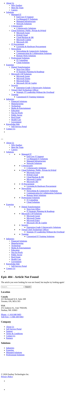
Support (9, 331)
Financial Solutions (19, 101)
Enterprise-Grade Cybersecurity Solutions (33, 88)
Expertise (10, 65)
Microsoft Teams (23, 78)
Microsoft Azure (23, 33)
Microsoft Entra (22, 81)
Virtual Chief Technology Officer (24, 90)
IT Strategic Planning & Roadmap (30, 72)
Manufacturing (17, 104)
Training (14, 94)
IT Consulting (22, 60)
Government (16, 122)
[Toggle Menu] (2, 139)
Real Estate (15, 117)
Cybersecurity (17, 26)
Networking (16, 49)
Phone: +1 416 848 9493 (11, 314)
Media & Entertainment (21, 108)
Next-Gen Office (23, 69)
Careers (14, 10)
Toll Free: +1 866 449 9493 (12, 317)
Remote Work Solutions (26, 56)
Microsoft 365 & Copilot (26, 83)
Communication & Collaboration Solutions (34, 53)
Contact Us (10, 129)
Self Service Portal (13, 329)
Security (14, 85)
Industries (10, 99)
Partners (9, 338)
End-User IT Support (25, 17)
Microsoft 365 (22, 42)
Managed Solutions (14, 352)
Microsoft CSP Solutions (21, 74)
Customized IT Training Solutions (30, 97)
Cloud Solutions (23, 62)
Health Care (16, 120)
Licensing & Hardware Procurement (31, 46)
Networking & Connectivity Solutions (32, 51)
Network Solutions (24, 24)
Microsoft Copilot (23, 40)
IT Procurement (17, 44)
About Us (10, 3)
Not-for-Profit (17, 113)
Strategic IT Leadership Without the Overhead (35, 92)
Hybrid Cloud (22, 35)
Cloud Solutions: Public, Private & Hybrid (28, 30)
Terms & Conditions (14, 333)
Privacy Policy (7, 377)
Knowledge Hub (13, 124)
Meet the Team (17, 8)
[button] (7, 132)
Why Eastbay (16, 5)
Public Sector (16, 115)
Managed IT (16, 14)
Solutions (10, 12)
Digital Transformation (20, 67)
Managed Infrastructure (26, 21)
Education (15, 110)
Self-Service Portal (19, 126)
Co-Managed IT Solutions (27, 19)
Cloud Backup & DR (25, 37)
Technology (16, 106)
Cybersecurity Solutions (26, 28)
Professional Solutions (20, 58)
